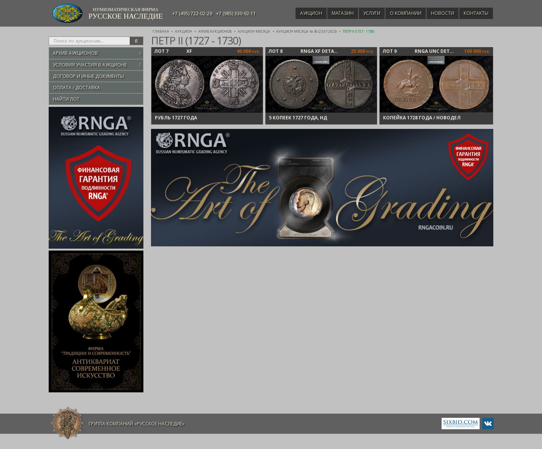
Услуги (364, 13)
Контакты (475, 13)
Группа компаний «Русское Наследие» (136, 423)
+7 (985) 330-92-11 (236, 13)
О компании (400, 13)
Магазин (334, 13)
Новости (439, 13)
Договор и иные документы (88, 76)
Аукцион (300, 13)
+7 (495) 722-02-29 (192, 13)
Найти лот (66, 99)
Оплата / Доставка (76, 87)
